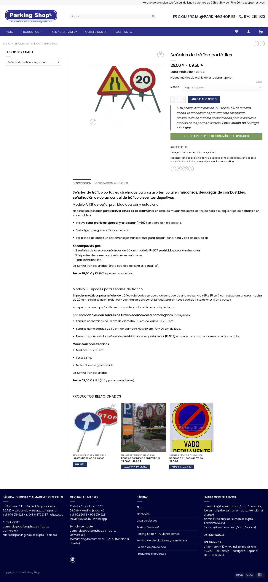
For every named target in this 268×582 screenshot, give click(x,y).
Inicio (9, 32)
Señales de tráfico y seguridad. (36, 43)
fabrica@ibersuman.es (219, 527)
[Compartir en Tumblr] (191, 168)
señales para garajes (198, 161)
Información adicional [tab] (111, 183)
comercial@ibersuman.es (221, 506)
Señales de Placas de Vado (186, 458)
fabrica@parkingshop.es (19, 535)
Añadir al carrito (204, 99)
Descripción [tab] (82, 183)
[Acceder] (249, 31)
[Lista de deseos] (237, 31)
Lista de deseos (147, 520)
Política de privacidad (151, 547)
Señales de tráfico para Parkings (140, 458)
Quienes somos (96, 32)
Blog (139, 507)
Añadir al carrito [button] (181, 466)
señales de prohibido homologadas (200, 157)
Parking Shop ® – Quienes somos (158, 534)
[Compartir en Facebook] (173, 168)
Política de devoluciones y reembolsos (162, 540)
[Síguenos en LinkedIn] (72, 560)
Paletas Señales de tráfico (88, 458)
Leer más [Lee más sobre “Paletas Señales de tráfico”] (79, 464)
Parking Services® (63, 32)
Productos (32, 32)
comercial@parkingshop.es (21, 526)
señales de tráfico (230, 157)
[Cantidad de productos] (178, 99)
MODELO (174, 87)
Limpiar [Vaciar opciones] (258, 82)
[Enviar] (153, 16)
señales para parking (222, 161)
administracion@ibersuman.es (224, 519)
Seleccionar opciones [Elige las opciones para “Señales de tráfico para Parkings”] (135, 466)
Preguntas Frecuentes (151, 554)
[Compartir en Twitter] (179, 168)
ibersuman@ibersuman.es (87, 539)
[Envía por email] (185, 168)
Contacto (124, 32)
